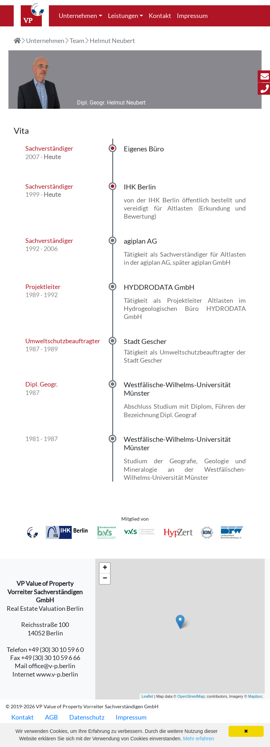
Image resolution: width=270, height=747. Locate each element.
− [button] (105, 578)
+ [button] (105, 568)
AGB (51, 717)
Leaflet (147, 696)
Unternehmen (78, 15)
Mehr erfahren (198, 738)
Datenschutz (86, 717)
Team (77, 40)
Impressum (192, 15)
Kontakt (160, 15)
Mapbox (255, 696)
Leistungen (123, 15)
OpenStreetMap (191, 696)
